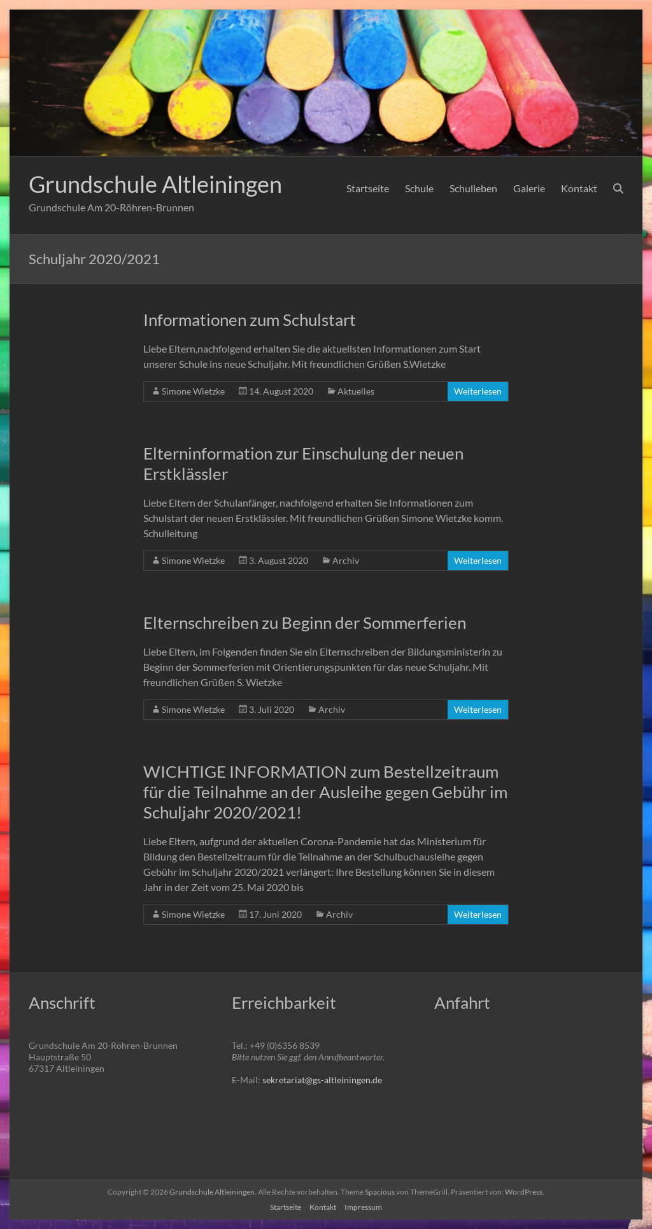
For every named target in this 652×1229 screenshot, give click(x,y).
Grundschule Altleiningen (155, 184)
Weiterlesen (478, 391)
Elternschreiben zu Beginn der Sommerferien (304, 622)
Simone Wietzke (193, 391)
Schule (419, 188)
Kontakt (579, 188)
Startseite (367, 188)
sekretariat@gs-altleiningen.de (322, 1079)
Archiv (345, 560)
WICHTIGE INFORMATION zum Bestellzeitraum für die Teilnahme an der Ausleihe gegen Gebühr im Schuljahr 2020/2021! (325, 791)
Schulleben (473, 188)
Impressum (363, 1207)
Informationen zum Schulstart (249, 319)
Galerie (529, 188)
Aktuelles (355, 391)
